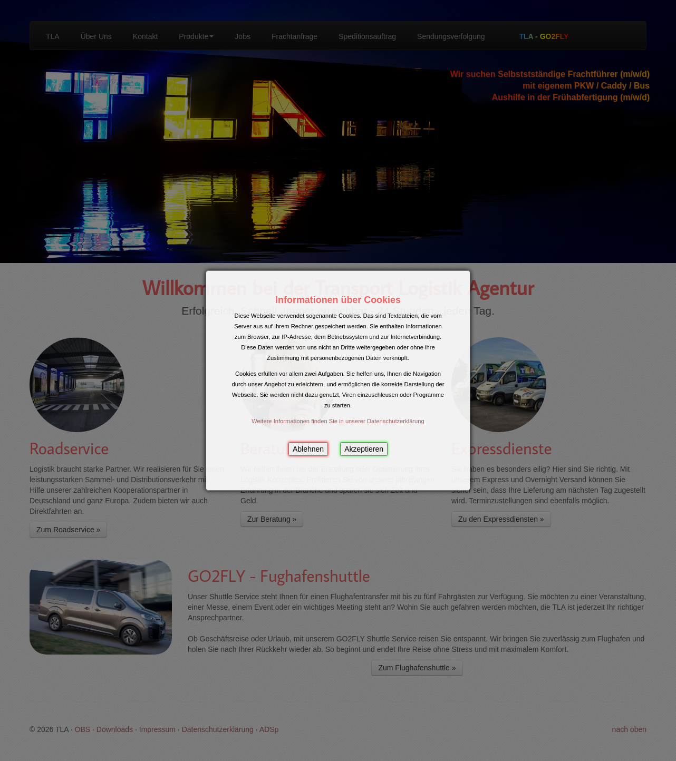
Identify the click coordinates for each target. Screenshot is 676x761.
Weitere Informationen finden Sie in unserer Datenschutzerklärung (338, 421)
